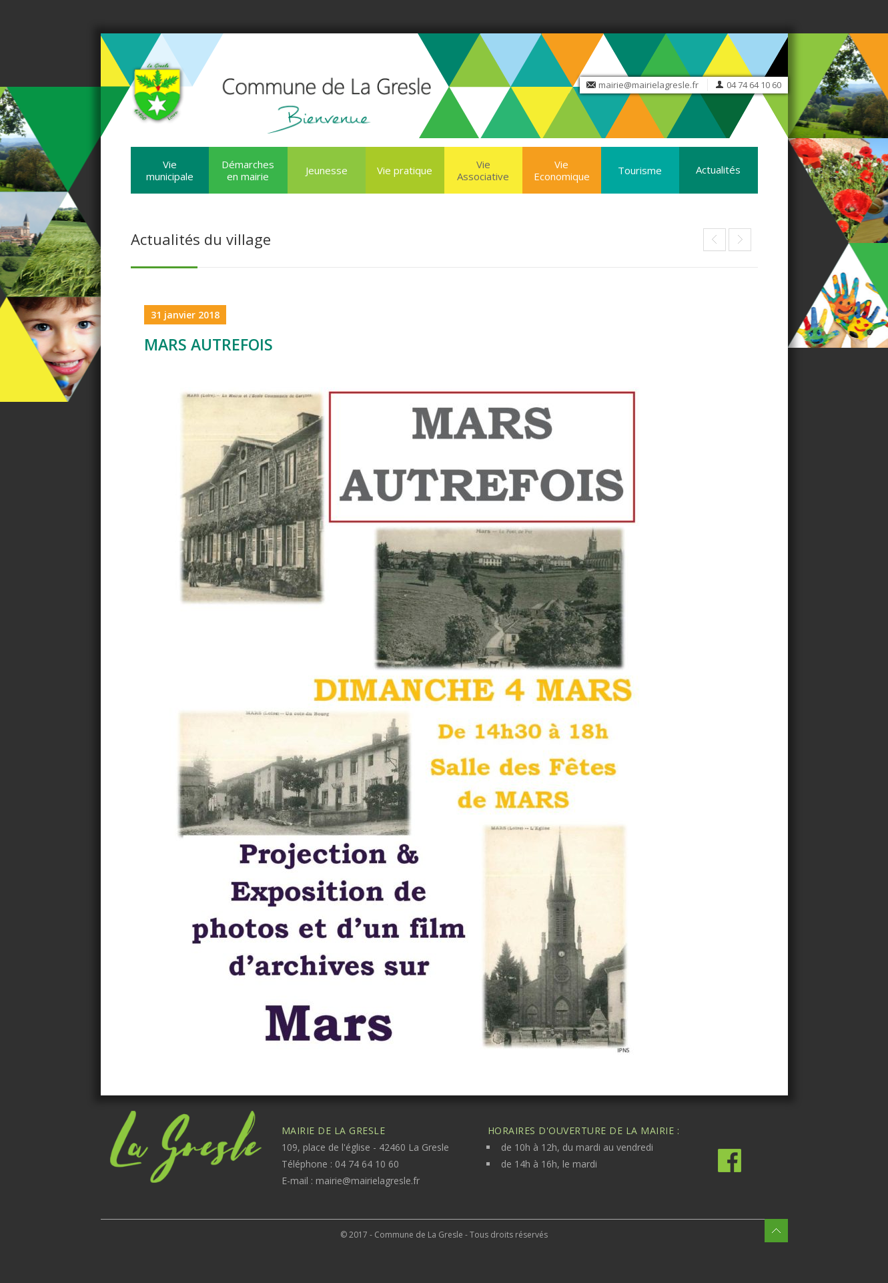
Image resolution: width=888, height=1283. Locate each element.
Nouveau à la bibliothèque (740, 239)
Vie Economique (562, 170)
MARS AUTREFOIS (208, 344)
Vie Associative (483, 170)
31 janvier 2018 (185, 314)
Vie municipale (169, 170)
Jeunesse (327, 170)
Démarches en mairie (247, 170)
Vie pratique (404, 170)
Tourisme (640, 170)
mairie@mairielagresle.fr (648, 85)
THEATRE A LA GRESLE (714, 239)
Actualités (718, 169)
